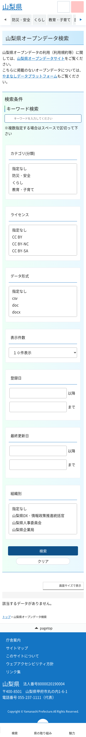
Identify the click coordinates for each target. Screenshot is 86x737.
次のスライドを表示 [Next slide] (81, 19)
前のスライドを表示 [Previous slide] (5, 19)
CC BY (43, 236)
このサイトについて (22, 656)
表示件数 (18, 337)
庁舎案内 (13, 640)
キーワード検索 (22, 108)
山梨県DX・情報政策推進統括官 (43, 515)
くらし (43, 182)
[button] (63, 7)
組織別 (16, 493)
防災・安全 (43, 175)
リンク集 (13, 671)
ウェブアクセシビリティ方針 (30, 663)
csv (43, 298)
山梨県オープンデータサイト (41, 58)
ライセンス (20, 214)
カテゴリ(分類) (23, 153)
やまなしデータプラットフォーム (29, 76)
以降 (42, 393)
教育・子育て (43, 189)
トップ (6, 617)
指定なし (43, 168)
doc (43, 304)
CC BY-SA (43, 250)
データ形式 (20, 276)
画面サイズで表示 (70, 586)
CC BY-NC (43, 243)
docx (43, 311)
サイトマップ (17, 648)
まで (42, 407)
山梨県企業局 (43, 529)
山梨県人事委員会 (43, 522)
